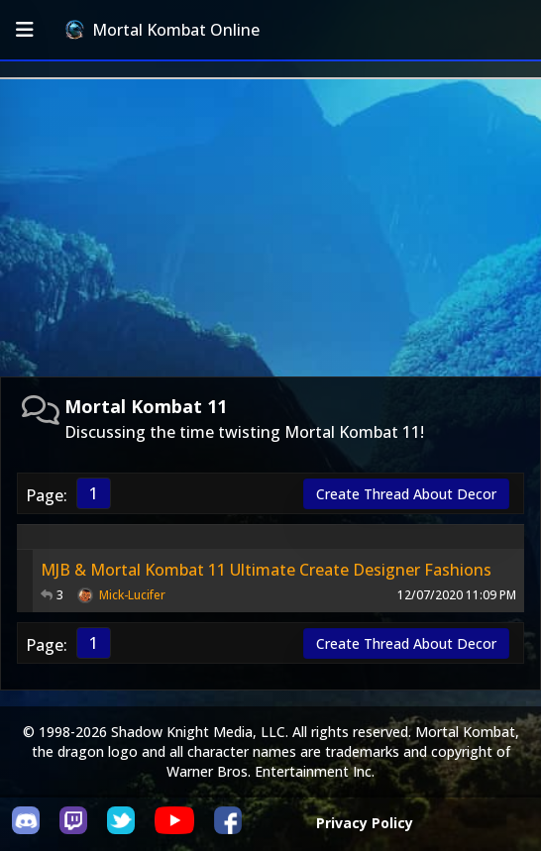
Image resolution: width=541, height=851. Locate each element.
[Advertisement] (270, 228)
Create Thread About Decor (406, 493)
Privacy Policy (364, 822)
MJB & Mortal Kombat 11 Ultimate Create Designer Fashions (266, 570)
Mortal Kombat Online (162, 30)
